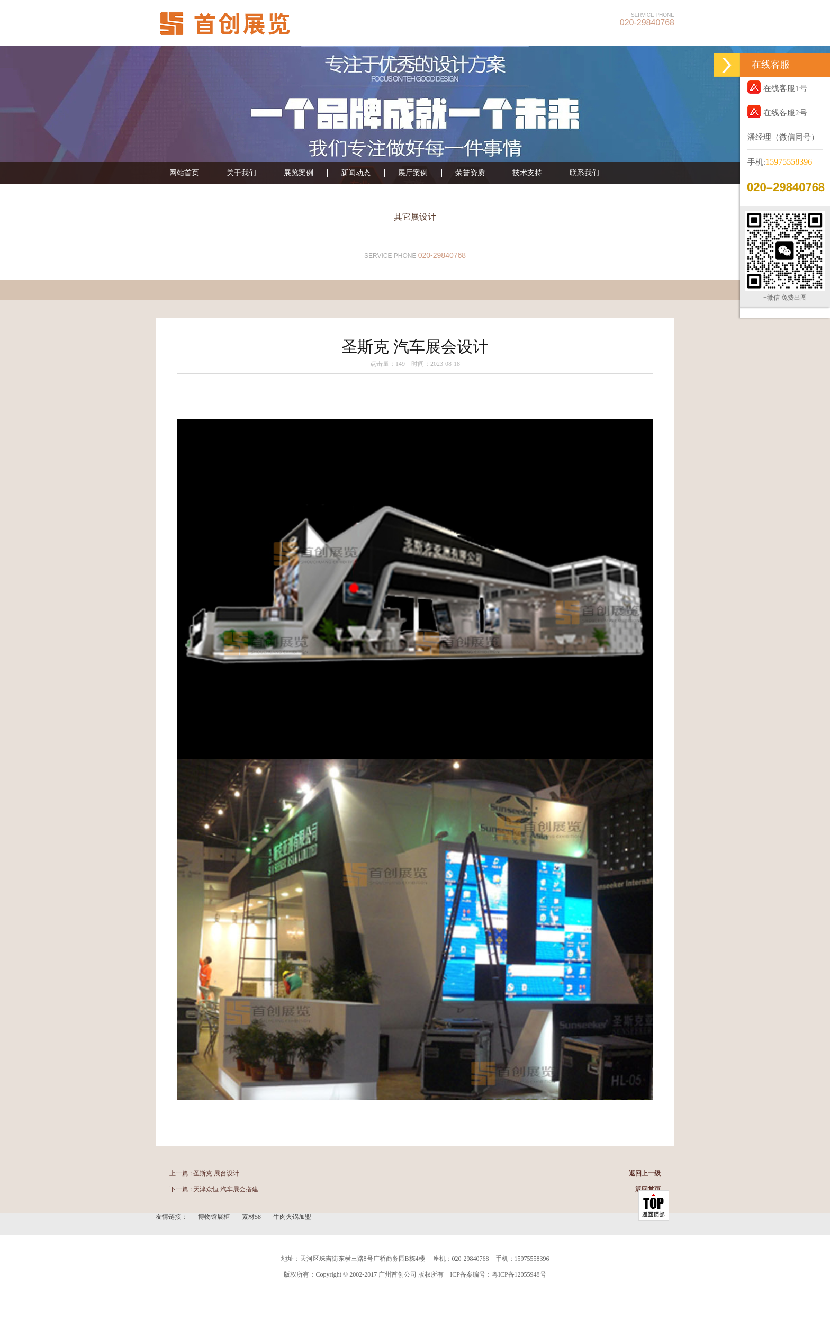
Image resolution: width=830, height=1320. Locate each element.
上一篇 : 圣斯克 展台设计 (204, 1173)
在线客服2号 (777, 111)
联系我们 (584, 173)
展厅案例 (413, 173)
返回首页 (648, 1189)
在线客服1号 (777, 87)
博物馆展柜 (214, 1216)
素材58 (252, 1216)
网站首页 (184, 173)
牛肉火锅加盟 (292, 1216)
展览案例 (298, 173)
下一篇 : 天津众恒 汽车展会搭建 (213, 1189)
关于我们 (241, 173)
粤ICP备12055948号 (519, 1274)
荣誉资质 (470, 173)
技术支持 (527, 173)
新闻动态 (356, 173)
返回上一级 (645, 1173)
